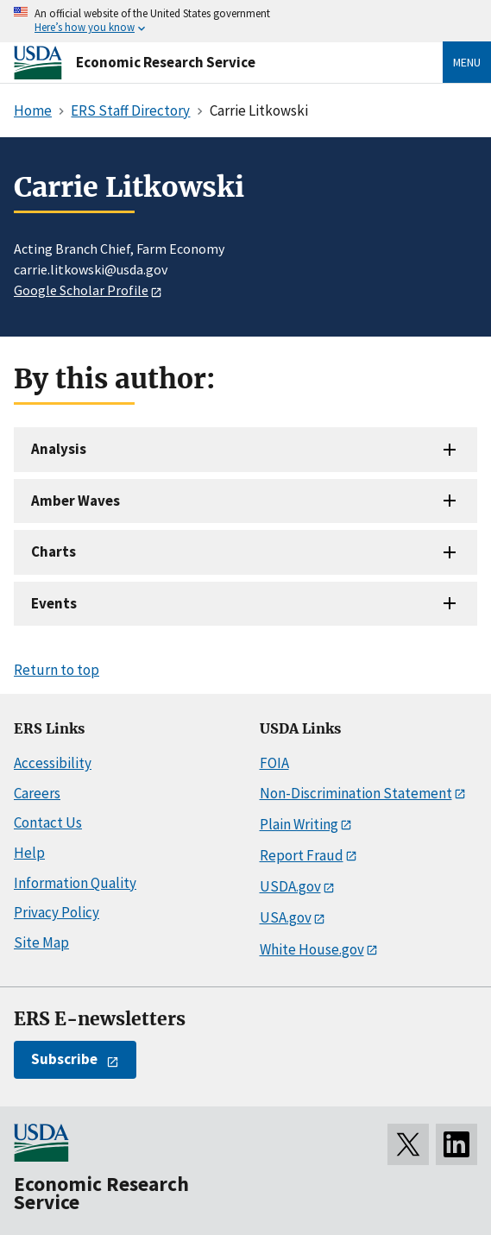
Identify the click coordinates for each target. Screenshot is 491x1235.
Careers (37, 793)
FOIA (274, 762)
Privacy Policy (56, 912)
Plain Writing (299, 824)
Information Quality (75, 882)
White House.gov (312, 949)
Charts (53, 551)
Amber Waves (75, 500)
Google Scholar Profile (81, 290)
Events (54, 603)
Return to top (56, 669)
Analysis (58, 448)
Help (29, 852)
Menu (467, 62)
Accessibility (52, 762)
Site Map (41, 942)
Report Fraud (301, 855)
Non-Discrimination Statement (356, 793)
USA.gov (286, 917)
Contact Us (48, 822)
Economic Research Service (165, 62)
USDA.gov (290, 886)
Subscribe (64, 1058)
